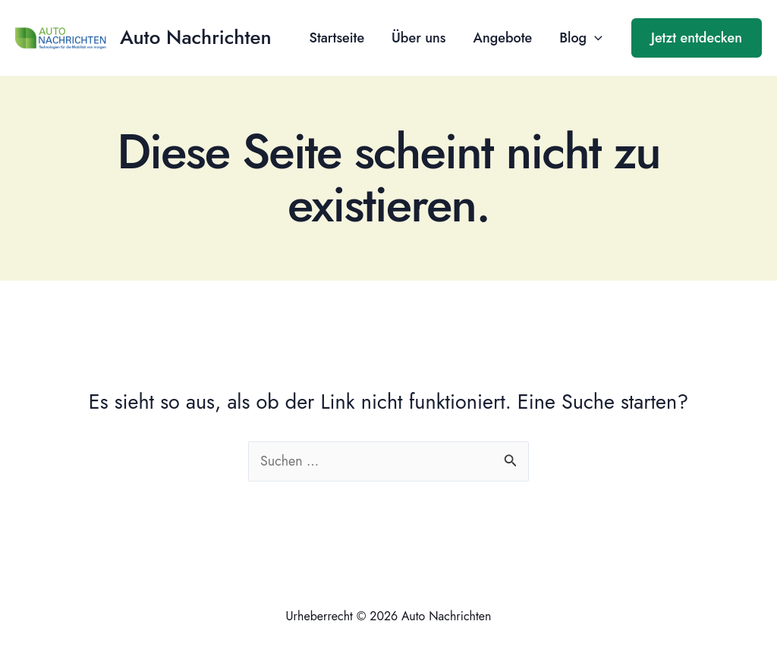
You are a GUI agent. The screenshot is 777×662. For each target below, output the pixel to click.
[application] (594, 38)
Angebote (502, 38)
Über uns (418, 38)
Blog (580, 38)
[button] (696, 38)
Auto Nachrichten (196, 37)
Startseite (336, 38)
